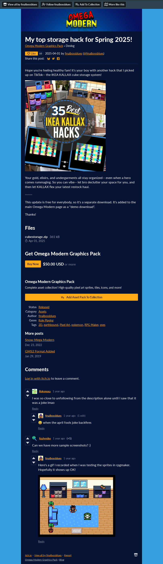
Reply (35, 408)
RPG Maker (91, 324)
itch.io (28, 555)
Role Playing (46, 320)
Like (31, 53)
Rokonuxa (45, 391)
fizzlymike (45, 438)
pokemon (77, 324)
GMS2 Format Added (40, 351)
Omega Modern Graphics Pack (44, 46)
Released (44, 307)
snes (102, 324)
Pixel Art (65, 324)
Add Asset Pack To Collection (81, 297)
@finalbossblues (93, 53)
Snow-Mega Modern (39, 340)
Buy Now (33, 264)
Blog (61, 559)
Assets (42, 311)
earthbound (51, 324)
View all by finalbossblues (48, 555)
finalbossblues (73, 53)
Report (67, 555)
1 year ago (59, 391)
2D (40, 324)
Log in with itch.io (37, 378)
